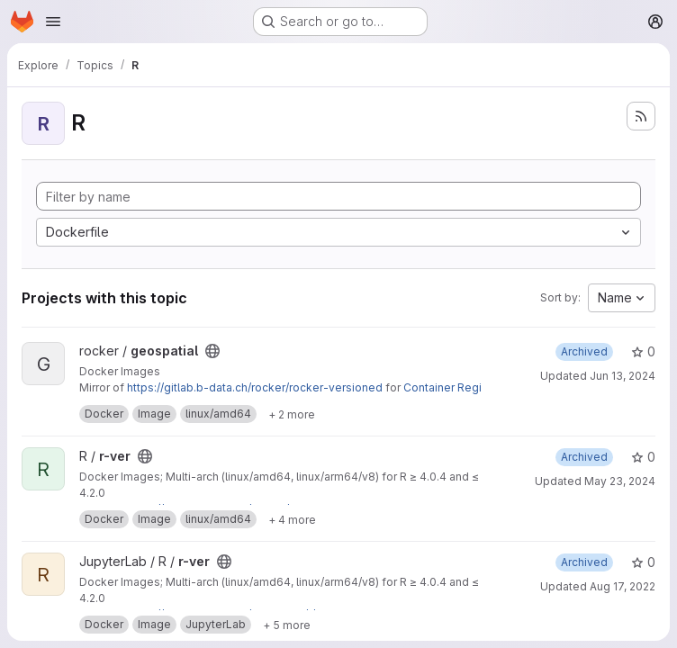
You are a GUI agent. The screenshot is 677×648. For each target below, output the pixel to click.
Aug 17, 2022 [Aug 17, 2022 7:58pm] (622, 586)
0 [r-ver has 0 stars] (643, 456)
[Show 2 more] (291, 414)
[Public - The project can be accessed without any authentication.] (212, 351)
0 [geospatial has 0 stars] (643, 351)
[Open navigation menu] (53, 21)
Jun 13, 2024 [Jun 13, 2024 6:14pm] (622, 375)
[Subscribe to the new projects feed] (641, 116)
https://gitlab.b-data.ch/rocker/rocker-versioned (255, 387)
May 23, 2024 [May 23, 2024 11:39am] (619, 481)
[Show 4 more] (292, 519)
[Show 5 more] (287, 624)
